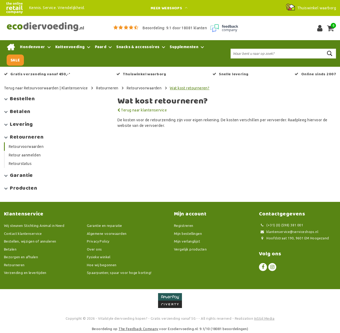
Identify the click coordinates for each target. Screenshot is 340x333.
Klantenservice (75, 88)
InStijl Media (264, 318)
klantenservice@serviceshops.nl (288, 232)
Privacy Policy (98, 241)
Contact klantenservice (23, 233)
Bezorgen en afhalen (21, 257)
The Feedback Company (138, 329)
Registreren (183, 225)
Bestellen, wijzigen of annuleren (30, 241)
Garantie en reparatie (104, 225)
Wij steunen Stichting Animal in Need (34, 225)
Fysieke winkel (98, 257)
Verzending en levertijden (25, 272)
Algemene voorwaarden (106, 233)
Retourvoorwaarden (144, 88)
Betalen (10, 249)
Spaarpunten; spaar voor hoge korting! (119, 272)
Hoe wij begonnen (102, 265)
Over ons (94, 249)
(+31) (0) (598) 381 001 (281, 225)
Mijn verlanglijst (187, 241)
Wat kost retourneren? (189, 88)
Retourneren (107, 88)
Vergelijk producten (190, 249)
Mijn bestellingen (188, 233)
